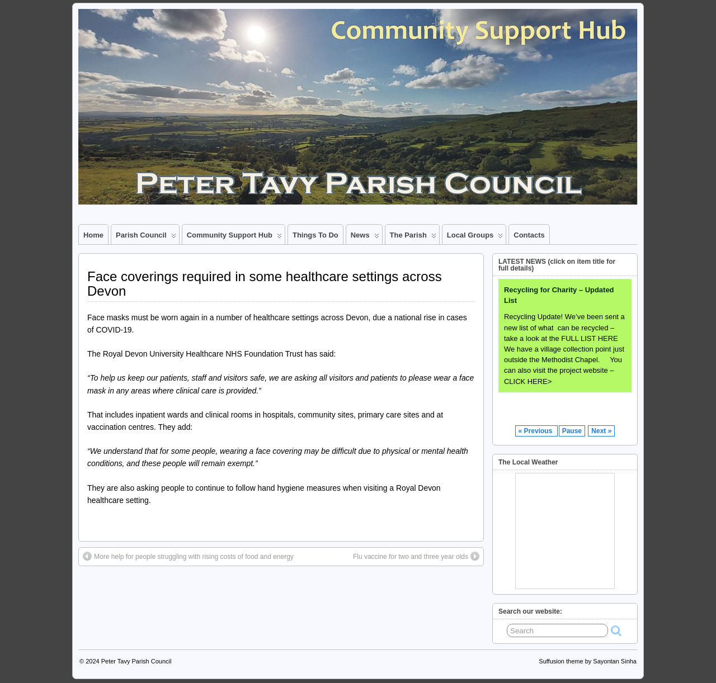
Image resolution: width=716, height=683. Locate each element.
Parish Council (146, 237)
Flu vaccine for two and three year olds (416, 556)
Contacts (529, 235)
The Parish (413, 237)
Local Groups (475, 237)
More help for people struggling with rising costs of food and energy (188, 556)
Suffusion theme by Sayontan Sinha (588, 661)
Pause (572, 431)
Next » (601, 431)
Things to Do (315, 235)
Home (93, 235)
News (365, 237)
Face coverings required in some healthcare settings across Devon (264, 283)
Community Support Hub (234, 237)
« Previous (536, 431)
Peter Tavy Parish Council (136, 661)
